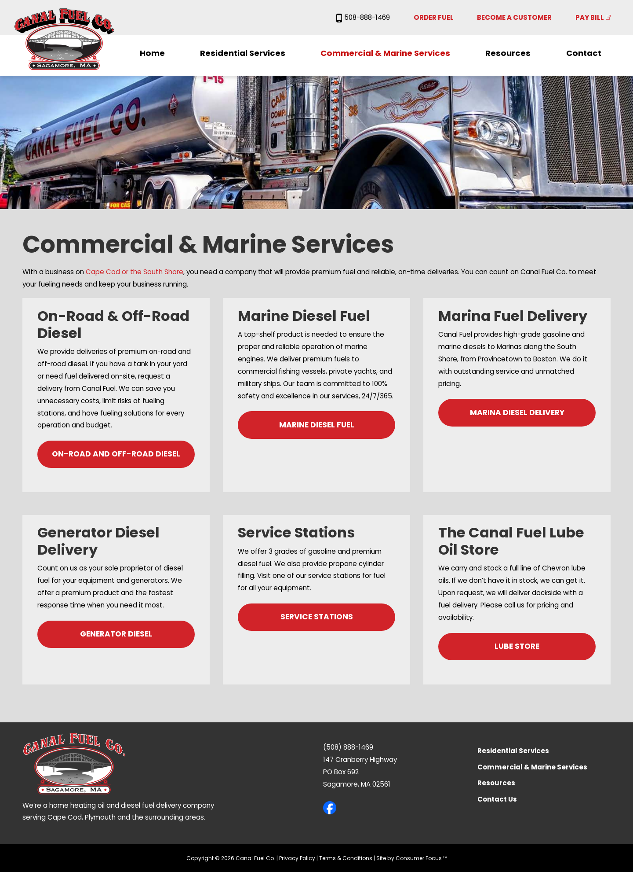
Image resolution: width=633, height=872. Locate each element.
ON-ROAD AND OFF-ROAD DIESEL (116, 454)
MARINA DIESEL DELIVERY (517, 412)
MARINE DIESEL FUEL (316, 424)
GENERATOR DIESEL (116, 634)
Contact (583, 53)
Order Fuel (434, 17)
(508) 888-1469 (348, 747)
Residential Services (242, 53)
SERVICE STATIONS (316, 616)
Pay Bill (589, 17)
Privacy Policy (297, 858)
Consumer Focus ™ (421, 858)
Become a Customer (514, 17)
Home (152, 53)
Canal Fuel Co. (255, 858)
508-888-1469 (363, 17)
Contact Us (497, 799)
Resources (508, 53)
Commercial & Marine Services (385, 53)
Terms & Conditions (345, 858)
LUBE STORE (517, 646)
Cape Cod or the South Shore (134, 271)
